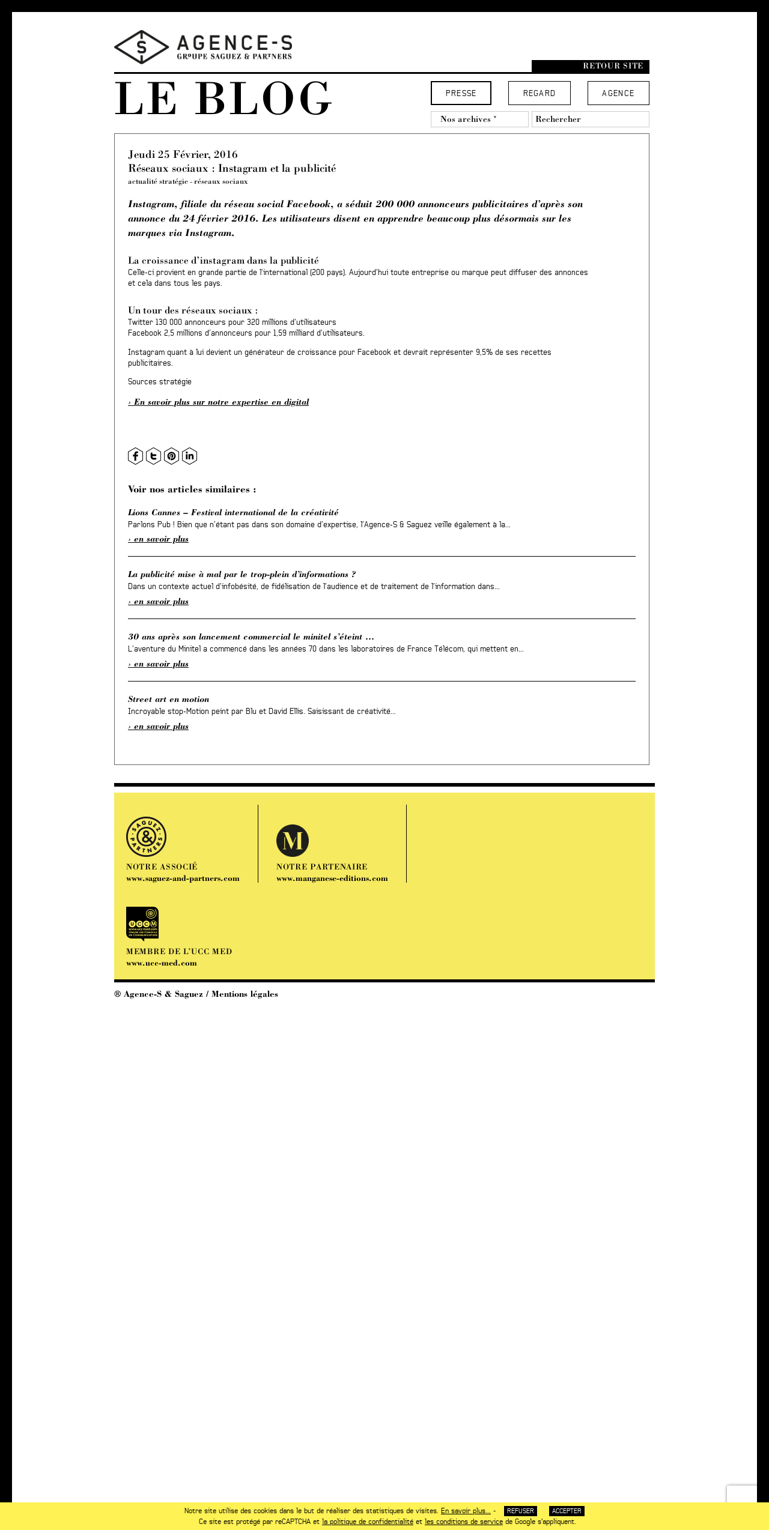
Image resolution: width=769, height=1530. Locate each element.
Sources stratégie (160, 382)
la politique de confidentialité (367, 1521)
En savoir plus (161, 538)
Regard (539, 94)
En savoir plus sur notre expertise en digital (221, 401)
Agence (618, 94)
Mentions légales (244, 993)
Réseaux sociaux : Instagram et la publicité (232, 168)
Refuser (520, 1511)
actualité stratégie (158, 181)
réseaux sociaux (221, 181)
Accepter (567, 1511)
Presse (461, 94)
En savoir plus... (466, 1510)
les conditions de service (464, 1521)
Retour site (613, 66)
